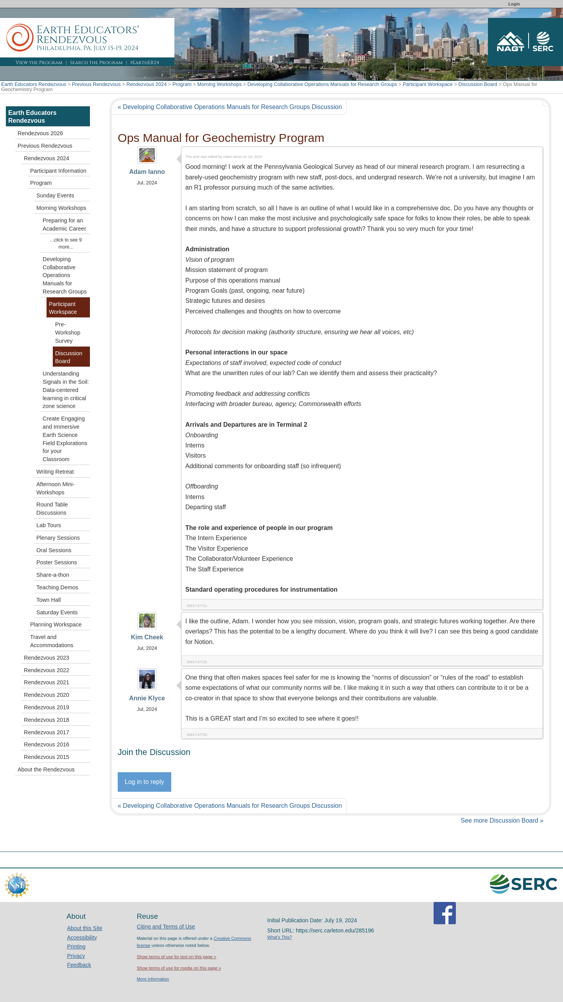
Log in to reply (144, 781)
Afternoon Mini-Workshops (55, 488)
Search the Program (96, 62)
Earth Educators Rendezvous (33, 84)
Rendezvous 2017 (46, 732)
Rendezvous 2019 (46, 707)
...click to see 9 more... (66, 243)
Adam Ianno (147, 171)
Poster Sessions (56, 562)
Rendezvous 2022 (46, 670)
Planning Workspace (56, 624)
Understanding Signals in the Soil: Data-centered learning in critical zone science (66, 389)
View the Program (39, 62)
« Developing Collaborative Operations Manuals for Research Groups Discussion (230, 107)
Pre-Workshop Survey (68, 332)
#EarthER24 (144, 62)
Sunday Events (55, 195)
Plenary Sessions (58, 538)
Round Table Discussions (52, 508)
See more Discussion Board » (502, 820)
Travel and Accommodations (51, 641)
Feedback (79, 965)
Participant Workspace (428, 84)
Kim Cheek (147, 637)
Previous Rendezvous (96, 84)
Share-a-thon (52, 575)
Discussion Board (477, 84)
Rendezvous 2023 (46, 658)
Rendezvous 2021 (46, 682)
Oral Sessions (54, 550)
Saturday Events (57, 612)
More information (153, 979)
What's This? (279, 937)
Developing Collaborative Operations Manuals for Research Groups (322, 84)
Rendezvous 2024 (146, 84)
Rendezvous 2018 (46, 720)
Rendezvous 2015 (46, 757)
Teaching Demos (57, 587)
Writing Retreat (55, 472)
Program (182, 84)
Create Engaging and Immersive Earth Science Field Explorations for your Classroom (65, 438)
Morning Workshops (219, 84)
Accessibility (82, 937)
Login (514, 4)
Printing (76, 946)
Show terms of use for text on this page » (176, 956)
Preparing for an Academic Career (64, 224)
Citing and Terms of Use (166, 926)
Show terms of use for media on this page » (179, 968)
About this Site (84, 928)
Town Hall (48, 600)
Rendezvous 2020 (46, 695)
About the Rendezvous (46, 769)
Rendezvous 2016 (46, 744)
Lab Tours (48, 525)
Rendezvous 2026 (40, 133)
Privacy (76, 956)
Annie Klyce (147, 698)
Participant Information (58, 171)
